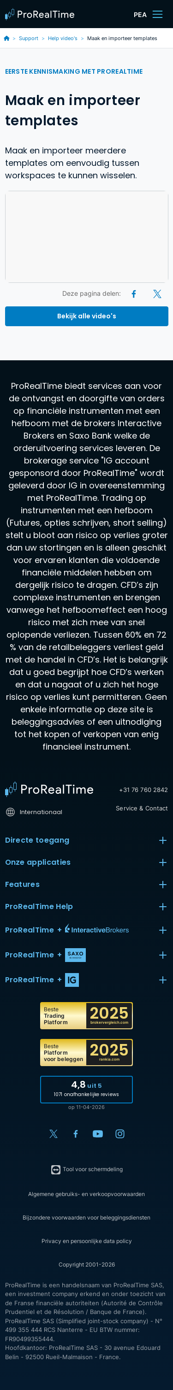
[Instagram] (120, 1134)
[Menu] (157, 14)
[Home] (49, 789)
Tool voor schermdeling (86, 1169)
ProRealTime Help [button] (86, 906)
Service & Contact (142, 808)
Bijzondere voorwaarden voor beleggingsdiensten (86, 1217)
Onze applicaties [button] (86, 862)
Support (28, 38)
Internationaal (34, 812)
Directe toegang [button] (86, 840)
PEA (140, 14)
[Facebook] (134, 293)
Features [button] (86, 884)
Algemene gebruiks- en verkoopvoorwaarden (86, 1194)
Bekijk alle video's (86, 316)
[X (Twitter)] (157, 293)
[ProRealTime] (42, 14)
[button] (86, 930)
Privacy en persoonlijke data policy (87, 1241)
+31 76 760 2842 (143, 789)
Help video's (63, 38)
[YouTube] (98, 1134)
